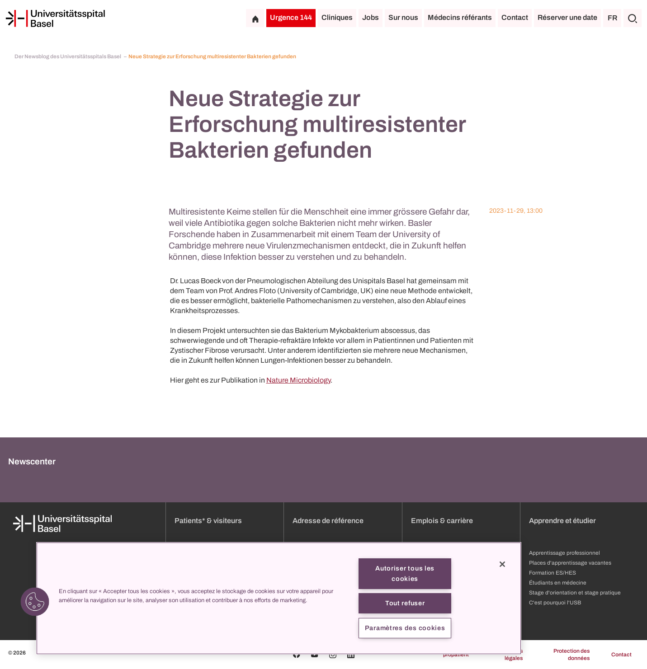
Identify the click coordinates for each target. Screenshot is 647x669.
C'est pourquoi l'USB (555, 602)
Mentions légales (511, 654)
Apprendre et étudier (562, 520)
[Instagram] (332, 654)
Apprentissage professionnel (564, 553)
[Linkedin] (350, 654)
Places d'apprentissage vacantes (570, 563)
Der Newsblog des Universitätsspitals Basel (68, 56)
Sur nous (403, 17)
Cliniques (337, 17)
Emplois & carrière (442, 520)
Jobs (370, 17)
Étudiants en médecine (557, 583)
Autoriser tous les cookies (404, 573)
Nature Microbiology (298, 380)
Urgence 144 (291, 17)
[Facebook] (296, 654)
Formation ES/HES (552, 573)
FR (612, 18)
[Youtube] (314, 654)
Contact (514, 17)
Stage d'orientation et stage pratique (575, 592)
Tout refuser (405, 603)
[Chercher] (632, 18)
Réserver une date (567, 17)
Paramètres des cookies (405, 628)
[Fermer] (502, 564)
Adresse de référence (328, 520)
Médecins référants (460, 17)
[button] (34, 601)
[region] (278, 598)
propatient (456, 654)
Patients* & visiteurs (208, 520)
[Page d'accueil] (55, 18)
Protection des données (571, 654)
